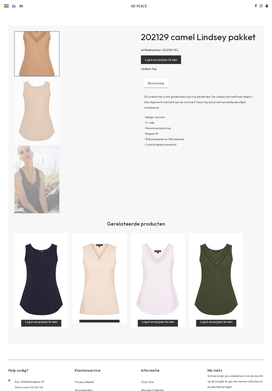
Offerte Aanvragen (87, 350)
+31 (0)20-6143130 (23, 364)
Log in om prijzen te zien (161, 60)
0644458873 (19, 370)
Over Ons (147, 334)
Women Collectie (152, 342)
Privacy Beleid (84, 334)
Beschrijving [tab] (156, 83)
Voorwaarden (83, 342)
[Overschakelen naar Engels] (21, 5)
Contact (80, 366)
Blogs (78, 358)
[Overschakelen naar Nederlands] (13, 5)
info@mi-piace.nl (22, 377)
